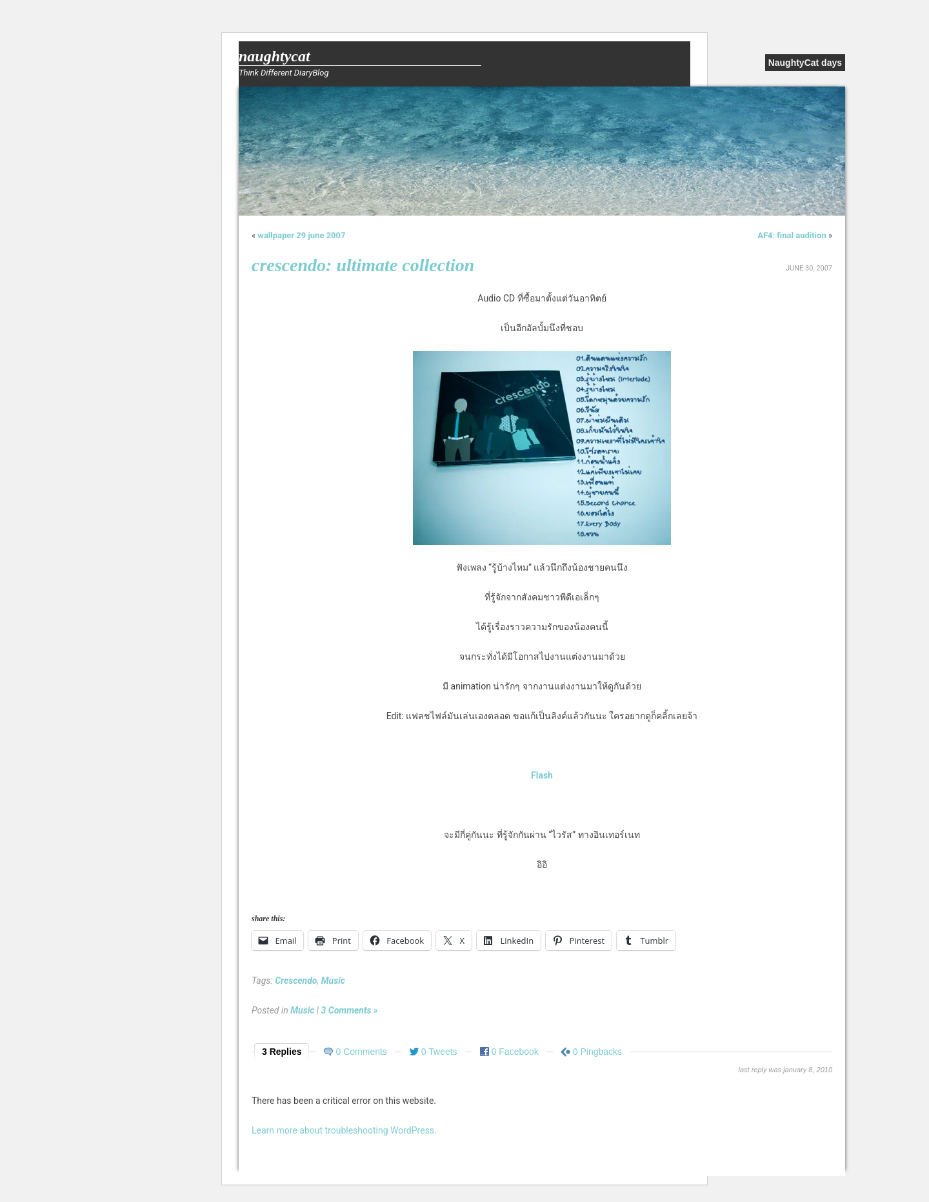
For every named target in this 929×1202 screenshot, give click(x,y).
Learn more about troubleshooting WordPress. (344, 1130)
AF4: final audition (791, 235)
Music (333, 980)
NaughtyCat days (805, 62)
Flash (542, 775)
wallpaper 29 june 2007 (301, 235)
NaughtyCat (274, 56)
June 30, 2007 (809, 268)
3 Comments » (349, 1010)
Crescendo (296, 980)
